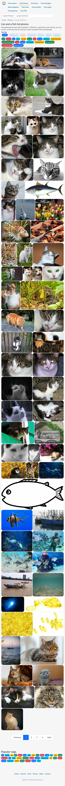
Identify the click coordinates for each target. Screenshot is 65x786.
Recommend (32, 35)
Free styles (47, 7)
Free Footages (46, 3)
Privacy (35, 774)
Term (29, 774)
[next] (49, 737)
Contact (48, 774)
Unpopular (57, 35)
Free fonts (34, 3)
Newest (23, 35)
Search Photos (8, 16)
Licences (23, 774)
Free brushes (36, 7)
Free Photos (24, 3)
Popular (48, 35)
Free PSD (23, 11)
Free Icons (25, 7)
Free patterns (13, 11)
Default (5, 35)
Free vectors (12, 3)
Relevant (40, 35)
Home (4, 20)
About (41, 774)
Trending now (14, 35)
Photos (10, 20)
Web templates (13, 7)
